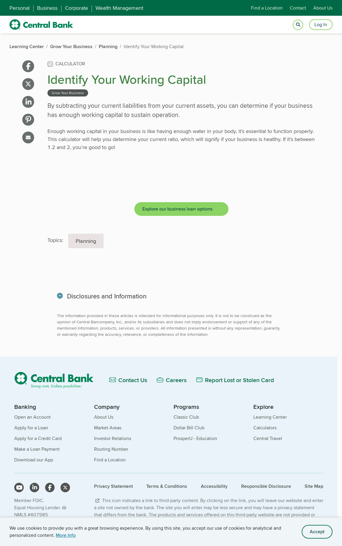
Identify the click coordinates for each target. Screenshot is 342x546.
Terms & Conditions (166, 486)
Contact (298, 7)
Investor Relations (112, 438)
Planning (86, 241)
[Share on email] (28, 137)
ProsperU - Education (195, 438)
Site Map (314, 486)
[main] (169, 222)
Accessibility (214, 486)
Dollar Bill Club (189, 427)
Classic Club (186, 417)
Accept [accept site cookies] (317, 531)
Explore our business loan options (177, 208)
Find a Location (267, 7)
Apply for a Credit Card (38, 438)
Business (47, 8)
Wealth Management (119, 8)
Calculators (264, 427)
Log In (320, 24)
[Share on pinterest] (28, 120)
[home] (41, 24)
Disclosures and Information (107, 296)
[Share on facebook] (28, 66)
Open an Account (32, 417)
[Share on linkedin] (28, 102)
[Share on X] (28, 84)
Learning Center (270, 417)
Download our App (33, 459)
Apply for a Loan (31, 427)
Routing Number (111, 449)
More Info (66, 535)
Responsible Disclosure (266, 486)
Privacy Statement (113, 486)
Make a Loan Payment (37, 449)
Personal (19, 8)
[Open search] (298, 25)
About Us (323, 7)
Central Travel (267, 438)
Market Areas (107, 427)
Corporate (76, 8)
